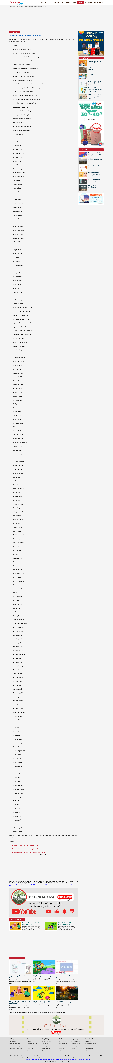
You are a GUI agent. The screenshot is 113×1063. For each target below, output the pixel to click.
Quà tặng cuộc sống (75, 1041)
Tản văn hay (73, 1048)
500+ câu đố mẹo (89, 1050)
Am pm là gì (44, 1050)
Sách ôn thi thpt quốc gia (15, 1046)
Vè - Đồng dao (19, 6)
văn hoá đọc (64, 1055)
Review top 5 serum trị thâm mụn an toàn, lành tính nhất (94, 174)
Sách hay (29, 884)
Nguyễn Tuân (35, 884)
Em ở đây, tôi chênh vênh (95, 159)
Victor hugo (44, 1046)
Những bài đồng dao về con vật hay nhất (43, 976)
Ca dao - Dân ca (62, 1041)
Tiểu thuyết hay (13, 1041)
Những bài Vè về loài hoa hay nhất (65, 1002)
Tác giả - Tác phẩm (71, 2)
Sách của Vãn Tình (31, 1050)
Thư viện (80, 2)
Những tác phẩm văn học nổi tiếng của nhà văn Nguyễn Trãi (95, 96)
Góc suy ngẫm (74, 1046)
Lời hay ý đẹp (62, 1050)
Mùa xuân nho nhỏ (89, 1046)
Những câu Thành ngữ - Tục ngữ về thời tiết (25, 845)
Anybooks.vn (12, 6)
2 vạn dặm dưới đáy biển (90, 1043)
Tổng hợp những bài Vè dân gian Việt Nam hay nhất (35, 6)
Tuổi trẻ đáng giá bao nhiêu (46, 884)
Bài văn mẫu (74, 1050)
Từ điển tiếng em (31, 1046)
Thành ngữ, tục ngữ (63, 1043)
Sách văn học (30, 1041)
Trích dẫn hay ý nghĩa (76, 1043)
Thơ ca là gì (56, 884)
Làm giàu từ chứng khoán (15, 1050)
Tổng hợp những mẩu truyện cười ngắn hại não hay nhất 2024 (95, 89)
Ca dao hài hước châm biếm (91, 1053)
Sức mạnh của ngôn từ (32, 1043)
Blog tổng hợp (98, 2)
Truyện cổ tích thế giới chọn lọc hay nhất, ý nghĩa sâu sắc (95, 154)
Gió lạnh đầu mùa (89, 1041)
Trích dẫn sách (62, 1046)
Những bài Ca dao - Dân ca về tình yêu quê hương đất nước (29, 849)
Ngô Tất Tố (44, 1053)
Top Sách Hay (52, 2)
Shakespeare (50, 1053)
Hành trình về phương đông (15, 1048)
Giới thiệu (90, 74)
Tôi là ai (49, 1046)
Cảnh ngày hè (45, 1043)
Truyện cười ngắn (89, 1048)
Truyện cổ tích (62, 1048)
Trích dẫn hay (88, 2)
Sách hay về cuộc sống (14, 1043)
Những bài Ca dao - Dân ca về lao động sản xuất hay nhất (29, 852)
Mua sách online (62, 1053)
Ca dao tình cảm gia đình (14, 1053)
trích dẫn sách (62, 884)
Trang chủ (43, 2)
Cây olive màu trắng (75, 1053)
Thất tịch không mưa (32, 1053)
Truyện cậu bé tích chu (47, 1048)
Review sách (61, 2)
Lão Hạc (49, 1050)
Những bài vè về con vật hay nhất (41, 1002)
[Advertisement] (56, 19)
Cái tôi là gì (69, 884)
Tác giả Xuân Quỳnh (46, 1041)
